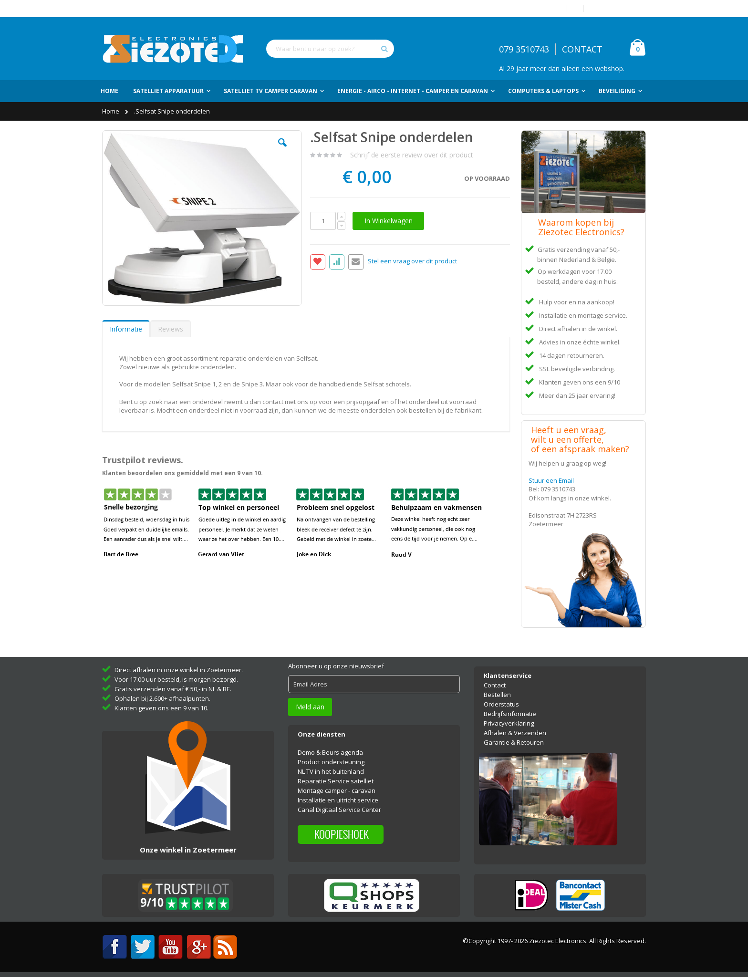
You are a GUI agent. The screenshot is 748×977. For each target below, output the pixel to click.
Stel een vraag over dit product (412, 261)
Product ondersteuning (331, 762)
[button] (282, 150)
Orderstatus (501, 704)
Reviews (170, 328)
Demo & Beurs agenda (330, 752)
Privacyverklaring (509, 723)
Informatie (126, 328)
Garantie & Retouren (514, 742)
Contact (495, 685)
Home (111, 111)
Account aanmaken (618, 8)
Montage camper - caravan (336, 790)
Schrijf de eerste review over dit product (411, 154)
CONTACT (582, 49)
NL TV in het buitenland (331, 771)
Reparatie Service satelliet (336, 781)
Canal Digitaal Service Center (339, 809)
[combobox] (330, 48)
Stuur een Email (551, 480)
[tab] (126, 328)
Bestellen (497, 694)
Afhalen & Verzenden (515, 732)
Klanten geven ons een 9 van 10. (161, 708)
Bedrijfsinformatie (510, 713)
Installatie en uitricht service (338, 800)
